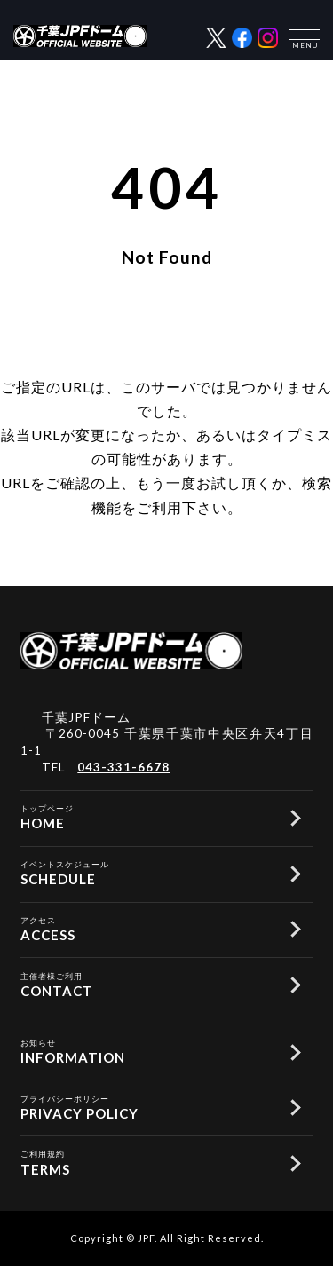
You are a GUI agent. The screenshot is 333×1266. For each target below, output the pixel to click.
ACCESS (147, 928)
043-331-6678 (123, 767)
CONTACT (147, 984)
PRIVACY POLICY (147, 1106)
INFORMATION (147, 1050)
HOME (147, 816)
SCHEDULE (147, 872)
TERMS (147, 1161)
